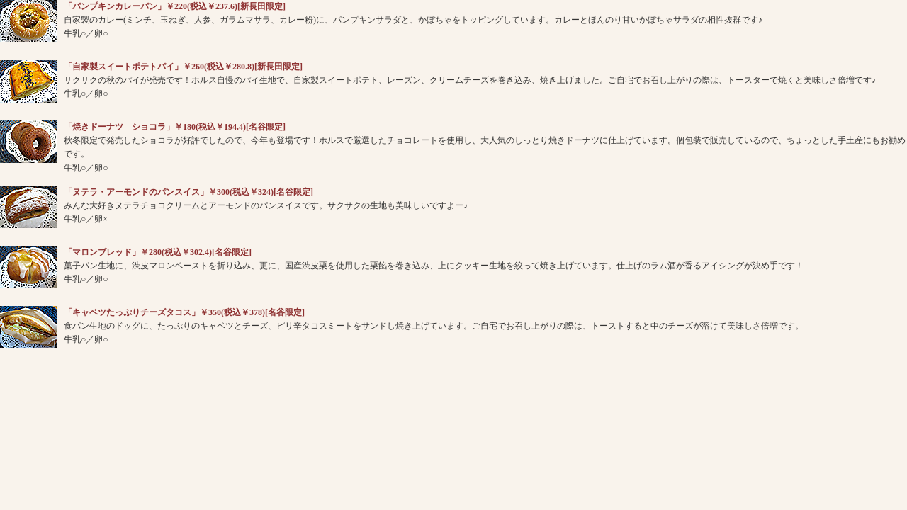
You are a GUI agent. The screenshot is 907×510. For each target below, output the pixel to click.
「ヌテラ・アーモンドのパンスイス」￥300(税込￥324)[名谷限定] (188, 192)
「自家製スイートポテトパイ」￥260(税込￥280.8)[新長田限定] (183, 67)
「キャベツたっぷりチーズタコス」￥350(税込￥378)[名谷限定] (184, 312)
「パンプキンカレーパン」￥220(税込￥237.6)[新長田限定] (175, 6)
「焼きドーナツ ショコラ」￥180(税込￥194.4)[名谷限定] (175, 127)
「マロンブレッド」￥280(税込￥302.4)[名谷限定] (158, 252)
